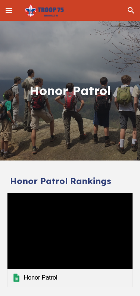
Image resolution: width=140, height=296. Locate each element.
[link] (70, 240)
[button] (9, 10)
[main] (70, 90)
